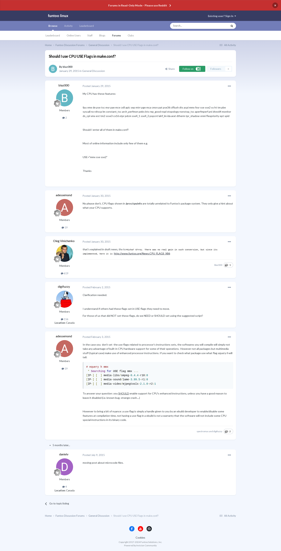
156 (64, 319)
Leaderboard (53, 35)
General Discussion (93, 70)
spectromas (203, 431)
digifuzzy (64, 286)
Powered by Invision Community (140, 545)
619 (64, 273)
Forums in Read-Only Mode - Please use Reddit (137, 5)
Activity (68, 25)
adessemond (64, 195)
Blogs (102, 35)
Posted (97, 86)
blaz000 (67, 66)
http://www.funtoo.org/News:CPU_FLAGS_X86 (142, 253)
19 (65, 227)
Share (170, 68)
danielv (63, 454)
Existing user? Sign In (222, 16)
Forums (116, 35)
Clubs (131, 35)
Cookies (140, 537)
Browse (52, 27)
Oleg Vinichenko (64, 241)
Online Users (74, 35)
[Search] (191, 26)
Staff (89, 35)
